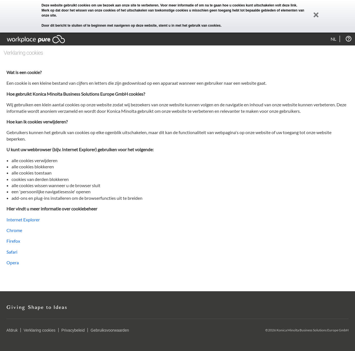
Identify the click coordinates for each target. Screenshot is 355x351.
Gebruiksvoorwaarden (110, 330)
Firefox (13, 241)
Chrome (14, 230)
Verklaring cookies (40, 330)
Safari (11, 251)
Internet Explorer (23, 219)
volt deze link (285, 5)
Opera (12, 262)
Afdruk (12, 330)
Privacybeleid (73, 330)
